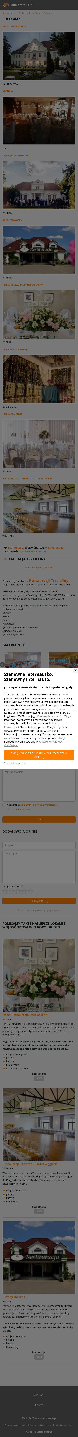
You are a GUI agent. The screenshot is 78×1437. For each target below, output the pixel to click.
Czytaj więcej (11, 745)
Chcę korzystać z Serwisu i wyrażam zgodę (39, 755)
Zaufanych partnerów (50, 716)
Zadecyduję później (15, 763)
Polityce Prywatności (50, 741)
